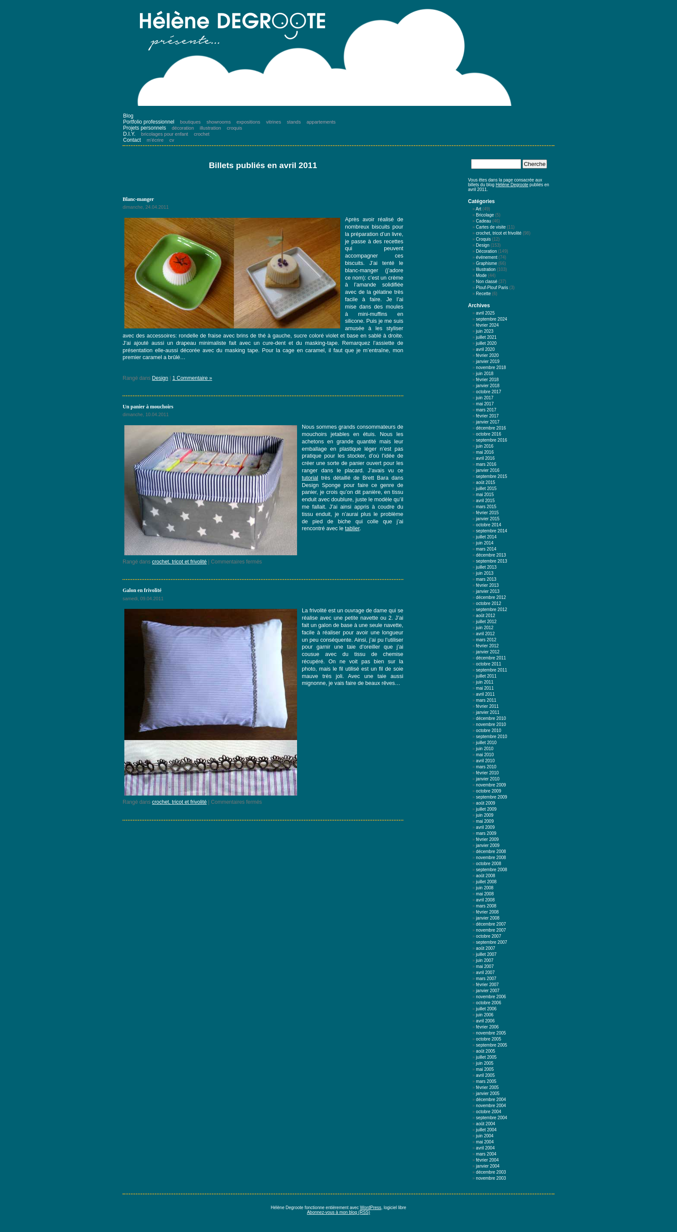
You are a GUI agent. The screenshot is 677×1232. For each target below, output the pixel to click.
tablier (352, 528)
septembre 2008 (491, 869)
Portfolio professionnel (148, 122)
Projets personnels (144, 128)
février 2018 (487, 379)
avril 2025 (485, 313)
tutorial (310, 478)
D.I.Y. (129, 134)
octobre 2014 (488, 524)
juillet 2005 (486, 1057)
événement (486, 257)
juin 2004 (485, 1135)
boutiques (190, 121)
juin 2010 (485, 748)
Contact (132, 140)
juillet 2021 (486, 337)
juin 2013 (485, 573)
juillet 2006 (486, 1008)
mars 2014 (486, 549)
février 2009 (487, 839)
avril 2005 (485, 1075)
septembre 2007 (491, 942)
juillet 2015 (486, 488)
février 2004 (487, 1160)
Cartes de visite (491, 227)
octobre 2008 (488, 863)
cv (171, 140)
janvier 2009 (487, 845)
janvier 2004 (487, 1166)
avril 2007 (485, 972)
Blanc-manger (138, 199)
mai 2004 (485, 1142)
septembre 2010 (491, 736)
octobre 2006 (488, 1002)
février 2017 (487, 416)
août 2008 (485, 875)
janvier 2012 (487, 651)
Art (478, 209)
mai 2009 (485, 821)
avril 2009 (485, 827)
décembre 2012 (491, 597)
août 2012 (485, 615)
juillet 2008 (486, 881)
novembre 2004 (491, 1105)
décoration (183, 128)
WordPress (370, 1207)
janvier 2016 (487, 470)
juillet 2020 (486, 343)
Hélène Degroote (512, 184)
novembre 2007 (491, 930)
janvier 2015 (487, 518)
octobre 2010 (488, 730)
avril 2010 (485, 760)
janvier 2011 (487, 712)
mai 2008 (485, 893)
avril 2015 (485, 500)
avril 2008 (485, 900)
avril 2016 (485, 458)
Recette (483, 293)
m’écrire (155, 140)
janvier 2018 (487, 385)
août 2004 (485, 1123)
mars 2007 (486, 978)
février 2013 (487, 585)
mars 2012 (486, 639)
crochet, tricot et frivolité (179, 562)
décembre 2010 (491, 718)
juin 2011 (485, 682)
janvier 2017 (487, 422)
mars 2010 (486, 766)
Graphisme (486, 263)
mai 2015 (485, 494)
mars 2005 (486, 1081)
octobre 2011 (488, 664)
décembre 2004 (491, 1099)
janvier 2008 (487, 918)
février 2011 (487, 706)
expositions (248, 121)
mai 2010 (485, 754)
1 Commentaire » (192, 378)
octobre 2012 (488, 603)
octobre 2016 (488, 434)
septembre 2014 (491, 530)
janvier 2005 (487, 1093)
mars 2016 (486, 464)
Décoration (486, 251)
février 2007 (487, 984)
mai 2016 (485, 452)
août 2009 (485, 803)
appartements (321, 121)
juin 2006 (485, 1014)
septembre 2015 (491, 476)
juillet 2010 (486, 742)
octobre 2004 (488, 1111)
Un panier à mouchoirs (148, 407)
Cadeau (483, 221)
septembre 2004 (491, 1117)
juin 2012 (485, 627)
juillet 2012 (486, 621)
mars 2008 (486, 906)
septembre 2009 (491, 797)
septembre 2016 (491, 440)
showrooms (218, 121)
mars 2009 (486, 833)
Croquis (483, 239)
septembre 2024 (491, 319)
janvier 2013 (487, 591)
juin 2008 (485, 887)
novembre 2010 (491, 724)
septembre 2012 (491, 609)
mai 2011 (485, 688)
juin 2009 (485, 815)
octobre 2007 (488, 936)
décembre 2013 (491, 555)
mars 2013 (486, 579)
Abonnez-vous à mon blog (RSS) (338, 1212)
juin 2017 (485, 397)
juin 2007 (485, 960)
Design (160, 378)
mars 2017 (486, 409)
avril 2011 (485, 694)
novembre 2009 (491, 785)
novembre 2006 (491, 996)
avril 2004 (485, 1148)
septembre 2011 (491, 670)
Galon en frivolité (142, 590)
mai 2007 (485, 966)
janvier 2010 (487, 779)
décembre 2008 (491, 851)
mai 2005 (485, 1069)
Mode (481, 275)
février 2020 (487, 355)
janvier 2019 (487, 361)
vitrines (273, 121)
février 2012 (487, 645)
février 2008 (487, 912)
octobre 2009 (488, 791)
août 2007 (485, 948)
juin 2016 (485, 446)
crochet (201, 134)
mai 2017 (485, 403)
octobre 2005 (488, 1039)
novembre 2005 (491, 1033)
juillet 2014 (486, 537)
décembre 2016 (491, 428)
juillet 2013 (486, 567)
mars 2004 (486, 1154)
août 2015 (485, 482)
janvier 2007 (487, 990)
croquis (234, 128)
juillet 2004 (486, 1129)
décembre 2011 (491, 658)
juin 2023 (485, 331)
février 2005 (487, 1087)
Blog (128, 116)
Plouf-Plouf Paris (492, 287)
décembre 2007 (491, 924)
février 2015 (487, 512)
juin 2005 (485, 1063)
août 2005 (485, 1051)
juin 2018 (485, 373)
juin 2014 (485, 543)
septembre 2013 (491, 561)
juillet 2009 (486, 809)
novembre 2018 (491, 367)
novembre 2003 (491, 1178)
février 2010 (487, 772)
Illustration (486, 269)
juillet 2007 (486, 954)
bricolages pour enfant (164, 134)
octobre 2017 (488, 391)
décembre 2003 (491, 1172)
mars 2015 (486, 506)
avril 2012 (485, 633)
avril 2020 (485, 349)
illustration (210, 128)
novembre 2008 (491, 857)
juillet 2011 (486, 676)
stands (294, 121)
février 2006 (487, 1027)
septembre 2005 (491, 1045)
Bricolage (485, 215)
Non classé (486, 281)
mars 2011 (486, 700)
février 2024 (487, 325)
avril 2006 (485, 1021)
